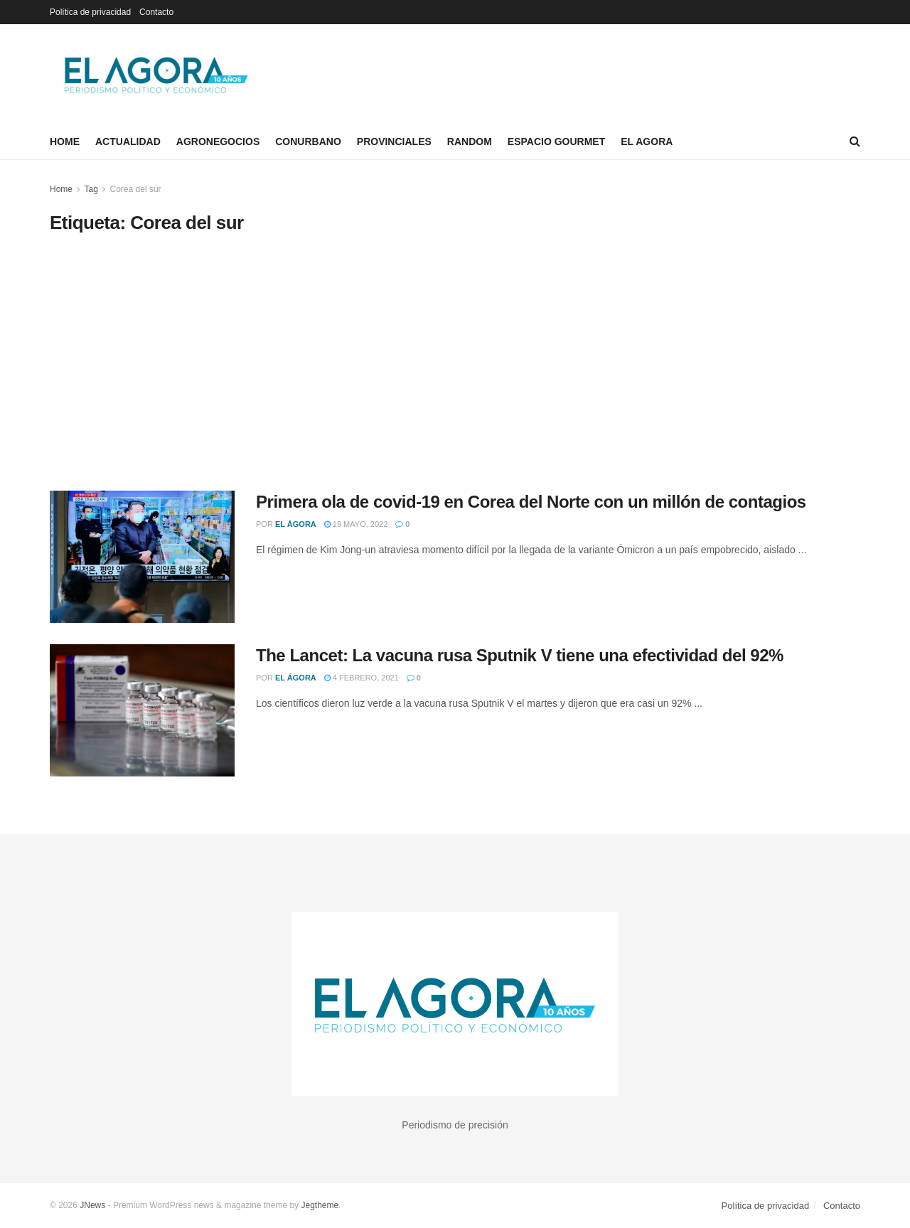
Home (65, 141)
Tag (90, 189)
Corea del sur (135, 189)
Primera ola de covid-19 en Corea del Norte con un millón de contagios (531, 501)
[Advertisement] (455, 362)
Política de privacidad (90, 12)
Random (469, 141)
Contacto (156, 12)
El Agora (647, 141)
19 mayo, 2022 (356, 524)
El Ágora (295, 524)
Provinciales (394, 141)
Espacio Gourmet (556, 141)
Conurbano (308, 141)
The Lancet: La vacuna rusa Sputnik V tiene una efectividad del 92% (519, 655)
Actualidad (128, 141)
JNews (92, 1205)
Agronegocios (217, 141)
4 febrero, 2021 (361, 677)
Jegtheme (319, 1205)
